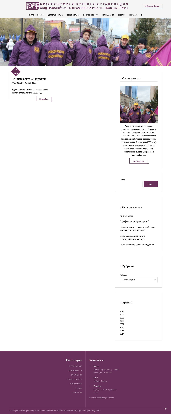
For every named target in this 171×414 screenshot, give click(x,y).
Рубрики (123, 275)
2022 (122, 321)
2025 (122, 311)
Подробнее (44, 99)
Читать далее (138, 161)
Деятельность (54, 15)
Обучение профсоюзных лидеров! (137, 244)
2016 (122, 331)
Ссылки (121, 15)
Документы (72, 15)
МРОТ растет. (126, 216)
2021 (122, 324)
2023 (122, 318)
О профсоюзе (35, 15)
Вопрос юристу (90, 15)
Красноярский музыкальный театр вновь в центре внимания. (137, 228)
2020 (122, 327)
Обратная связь (152, 6)
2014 (122, 334)
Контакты (133, 15)
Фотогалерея (108, 15)
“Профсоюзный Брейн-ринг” (134, 221)
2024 (122, 315)
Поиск (122, 180)
